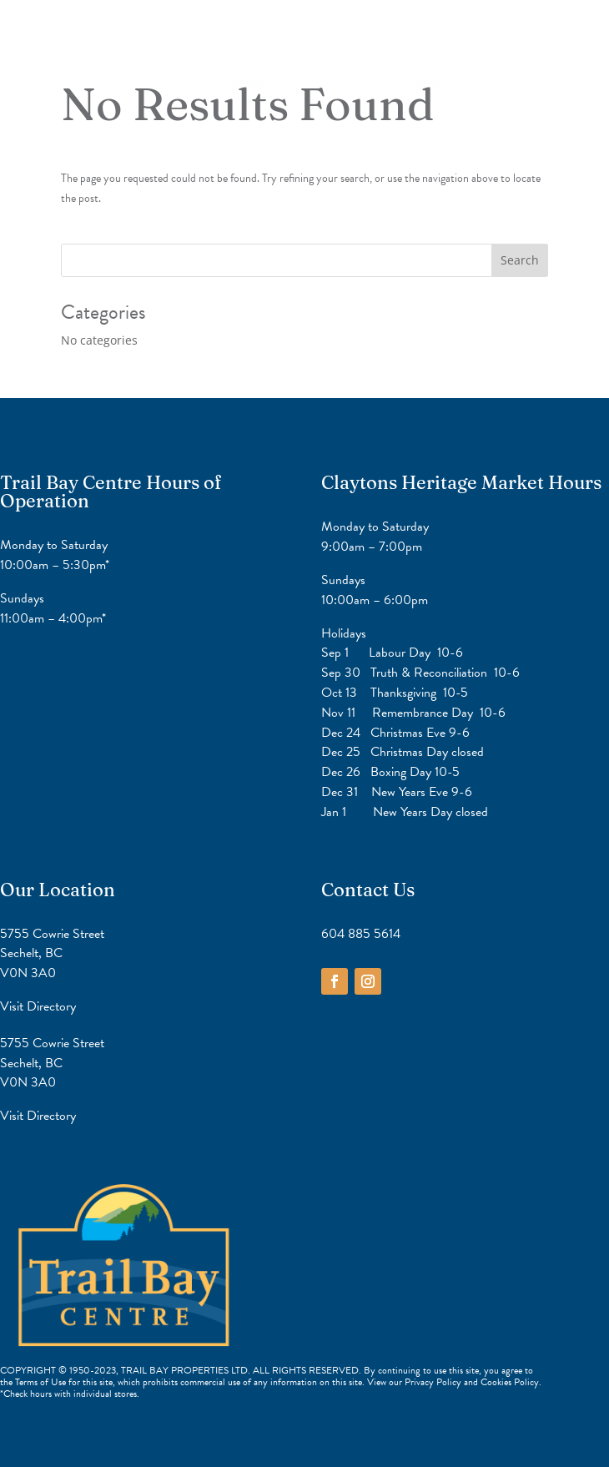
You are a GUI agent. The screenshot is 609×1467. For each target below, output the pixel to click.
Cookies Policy (510, 1381)
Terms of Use (40, 1381)
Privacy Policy (434, 1381)
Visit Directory (38, 1006)
